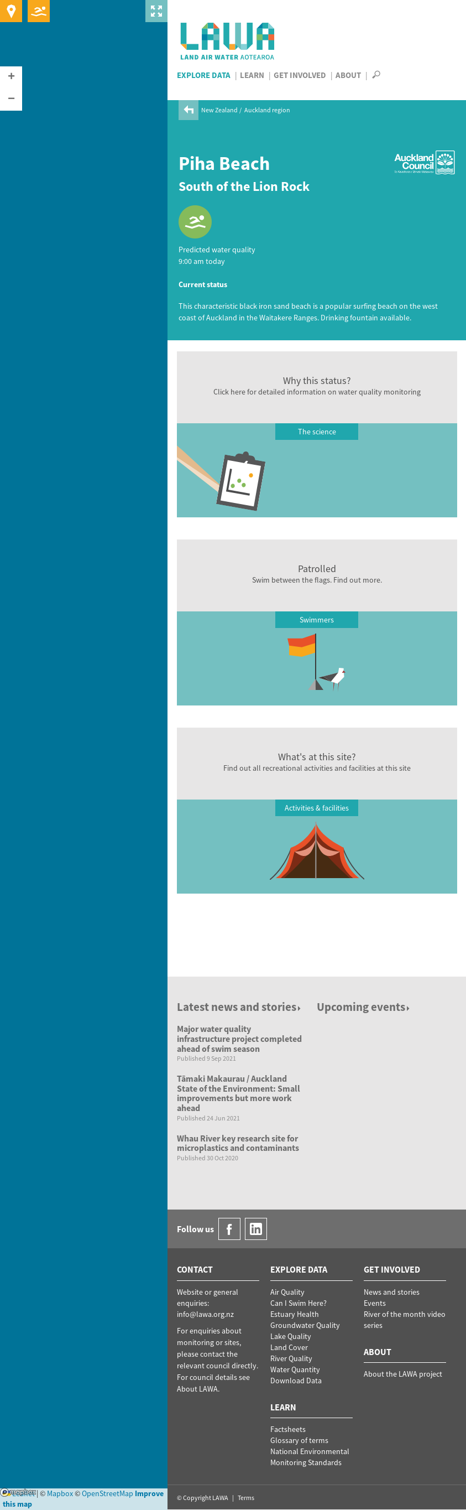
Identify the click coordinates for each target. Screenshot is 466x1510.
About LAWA (197, 1389)
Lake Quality (290, 1336)
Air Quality (287, 1292)
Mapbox (18, 1492)
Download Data (296, 1381)
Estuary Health (294, 1314)
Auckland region (267, 110)
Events (375, 1303)
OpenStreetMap (107, 1493)
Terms (246, 1497)
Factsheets (288, 1429)
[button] (11, 77)
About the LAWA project (403, 1374)
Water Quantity (295, 1369)
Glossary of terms (299, 1440)
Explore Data (204, 75)
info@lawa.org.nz (205, 1314)
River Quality (291, 1358)
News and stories (392, 1292)
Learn (252, 75)
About (348, 75)
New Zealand (219, 110)
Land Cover (289, 1347)
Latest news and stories (239, 1006)
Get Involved (300, 75)
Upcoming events (364, 1006)
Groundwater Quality (305, 1325)
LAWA (228, 41)
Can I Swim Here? (298, 1303)
